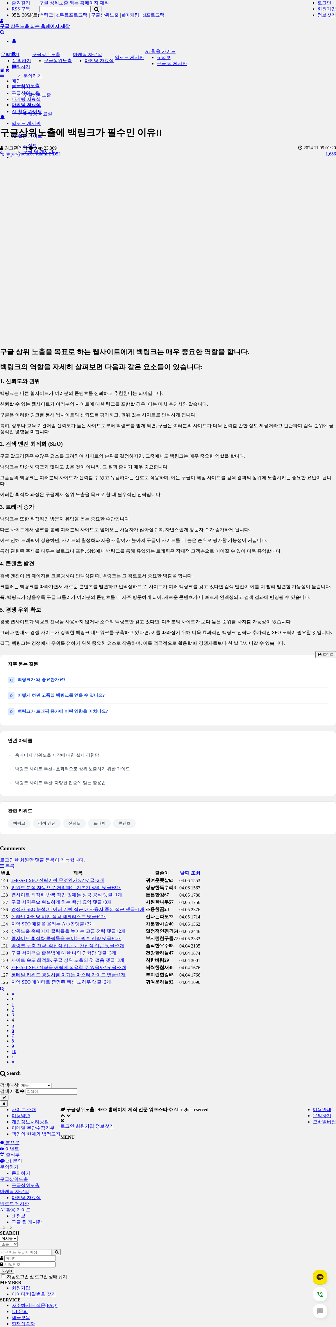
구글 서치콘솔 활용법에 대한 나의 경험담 (63, 952)
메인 (16, 80)
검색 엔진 (47, 823)
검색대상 (9, 1085)
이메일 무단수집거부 (33, 1127)
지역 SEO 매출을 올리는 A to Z (52, 923)
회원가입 (326, 8)
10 (14, 1051)
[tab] (168, 1167)
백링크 (46, 14)
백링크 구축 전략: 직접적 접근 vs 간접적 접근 (67, 945)
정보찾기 (326, 14)
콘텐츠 (124, 823)
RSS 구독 (21, 8)
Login (7, 1270)
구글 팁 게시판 (172, 63)
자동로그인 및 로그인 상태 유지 (34, 1276)
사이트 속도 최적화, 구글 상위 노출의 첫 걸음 (67, 960)
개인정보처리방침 (30, 1121)
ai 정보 (164, 57)
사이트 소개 (24, 1109)
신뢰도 (74, 823)
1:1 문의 (20, 1311)
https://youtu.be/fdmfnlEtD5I (30, 153)
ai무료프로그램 (72, 14)
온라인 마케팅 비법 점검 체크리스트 (58, 916)
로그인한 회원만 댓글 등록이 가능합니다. (42, 859)
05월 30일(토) (25, 14)
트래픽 (99, 823)
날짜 (184, 873)
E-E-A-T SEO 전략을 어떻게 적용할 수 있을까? (68, 967)
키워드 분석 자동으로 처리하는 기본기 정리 (66, 887)
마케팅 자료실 (87, 54)
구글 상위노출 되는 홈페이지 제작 (74, 2)
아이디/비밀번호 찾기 (34, 1294)
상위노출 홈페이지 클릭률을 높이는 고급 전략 (68, 931)
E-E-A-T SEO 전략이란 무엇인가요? (57, 880)
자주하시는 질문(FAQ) (34, 1305)
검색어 (12, 1091)
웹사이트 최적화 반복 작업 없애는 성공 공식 (66, 894)
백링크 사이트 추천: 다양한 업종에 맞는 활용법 (60, 782)
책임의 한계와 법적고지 (36, 1133)
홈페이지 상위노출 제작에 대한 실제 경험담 (57, 755)
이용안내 (322, 1109)
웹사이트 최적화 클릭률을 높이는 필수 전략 (66, 938)
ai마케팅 (131, 14)
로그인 (324, 2)
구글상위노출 (105, 14)
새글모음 (21, 1317)
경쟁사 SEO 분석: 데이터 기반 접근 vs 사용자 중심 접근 (77, 909)
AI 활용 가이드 (160, 51)
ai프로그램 (154, 14)
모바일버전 (324, 1121)
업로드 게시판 (26, 123)
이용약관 (21, 1115)
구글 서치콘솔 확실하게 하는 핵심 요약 (61, 902)
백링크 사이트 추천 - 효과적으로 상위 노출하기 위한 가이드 (72, 769)
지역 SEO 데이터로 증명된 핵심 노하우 (61, 981)
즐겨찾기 (21, 2)
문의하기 (21, 66)
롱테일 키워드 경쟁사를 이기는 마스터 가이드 (68, 974)
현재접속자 (23, 1323)
